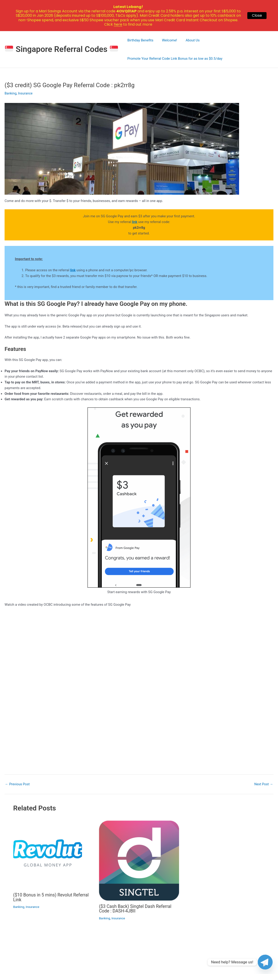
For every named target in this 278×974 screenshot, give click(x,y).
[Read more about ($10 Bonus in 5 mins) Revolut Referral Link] (47, 855)
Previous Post (17, 784)
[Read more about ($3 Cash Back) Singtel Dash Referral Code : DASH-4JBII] (139, 860)
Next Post (263, 784)
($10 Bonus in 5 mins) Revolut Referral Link (52, 897)
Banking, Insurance (19, 93)
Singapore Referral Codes (61, 49)
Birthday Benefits (140, 40)
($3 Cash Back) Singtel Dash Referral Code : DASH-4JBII (136, 909)
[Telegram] (265, 962)
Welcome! (166, 40)
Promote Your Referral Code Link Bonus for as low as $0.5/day (174, 59)
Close (257, 15)
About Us (188, 40)
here (118, 24)
